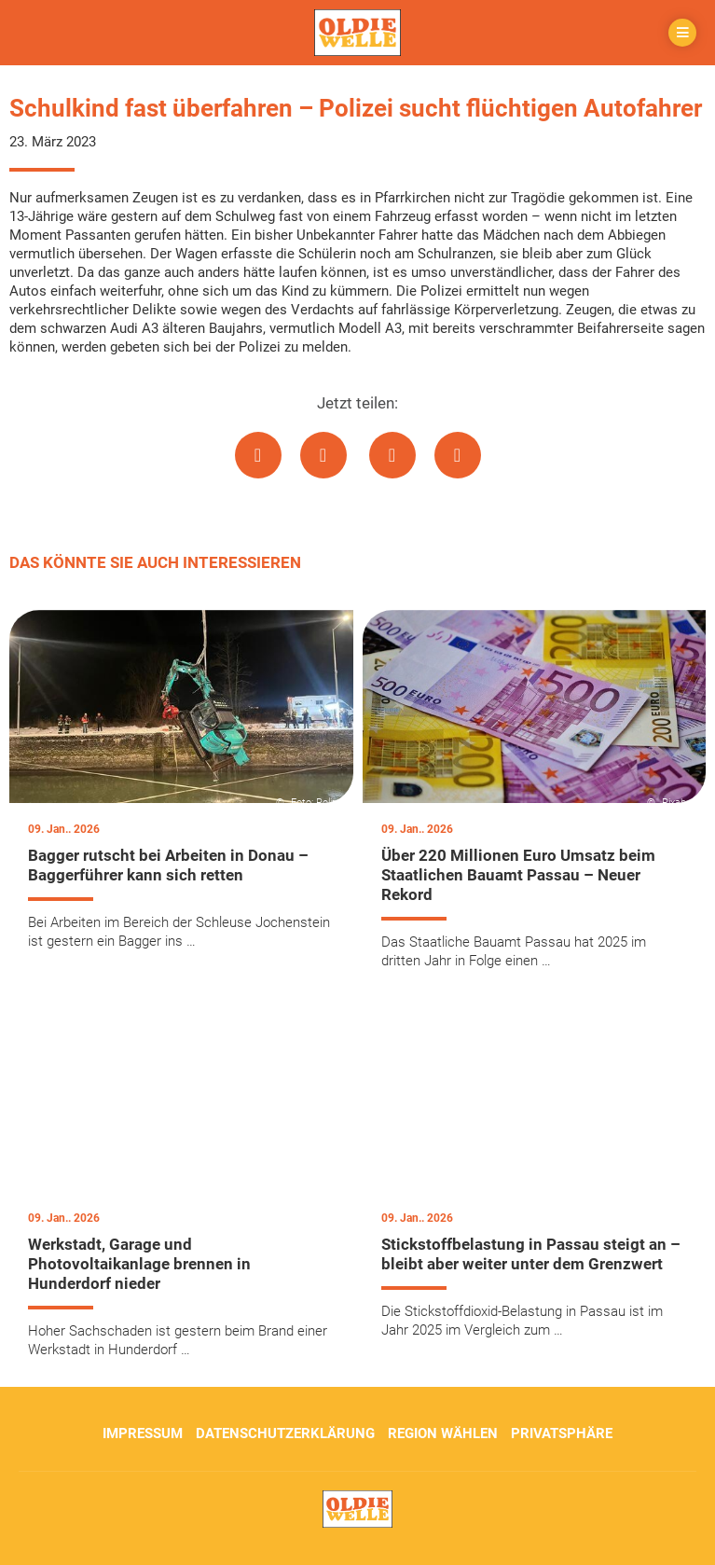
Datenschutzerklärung (285, 1433)
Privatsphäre (561, 1433)
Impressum (143, 1433)
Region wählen (443, 1433)
